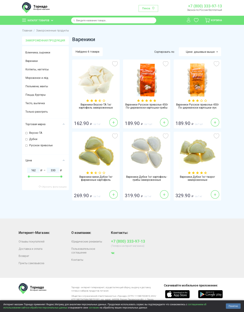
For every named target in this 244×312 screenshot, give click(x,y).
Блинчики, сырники (37, 52)
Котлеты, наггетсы (37, 69)
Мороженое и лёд (36, 77)
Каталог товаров (38, 20)
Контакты (77, 259)
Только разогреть (36, 111)
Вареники (31, 61)
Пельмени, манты (36, 86)
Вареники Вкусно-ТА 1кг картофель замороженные (96, 106)
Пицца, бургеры (35, 94)
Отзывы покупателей (31, 241)
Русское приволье (41, 145)
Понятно (233, 306)
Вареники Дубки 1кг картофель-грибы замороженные (146, 179)
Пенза (146, 8)
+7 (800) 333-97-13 (205, 6)
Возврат (24, 256)
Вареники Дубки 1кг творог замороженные (197, 179)
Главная (27, 30)
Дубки (33, 139)
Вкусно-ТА (35, 132)
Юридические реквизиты (86, 241)
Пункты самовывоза (31, 263)
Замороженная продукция (45, 40)
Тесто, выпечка (35, 103)
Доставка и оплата (30, 248)
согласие (94, 307)
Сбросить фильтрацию (53, 186)
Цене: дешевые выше (202, 52)
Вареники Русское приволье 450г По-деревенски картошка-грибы (146, 106)
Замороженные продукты (52, 30)
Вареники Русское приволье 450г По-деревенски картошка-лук (197, 106)
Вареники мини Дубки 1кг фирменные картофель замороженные (96, 180)
